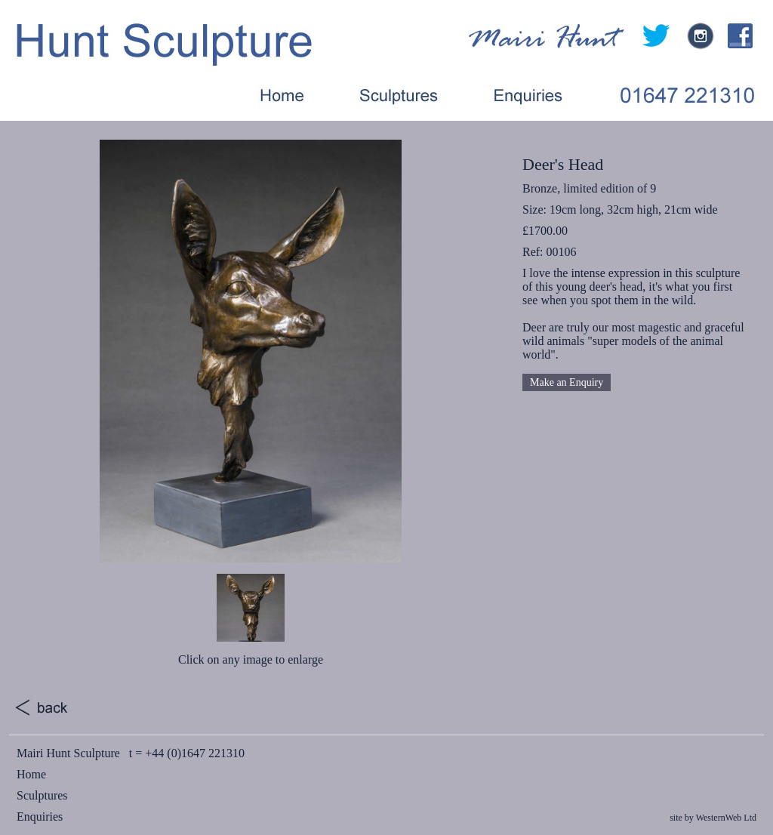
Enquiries (40, 816)
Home (31, 774)
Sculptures (42, 795)
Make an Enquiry (566, 382)
